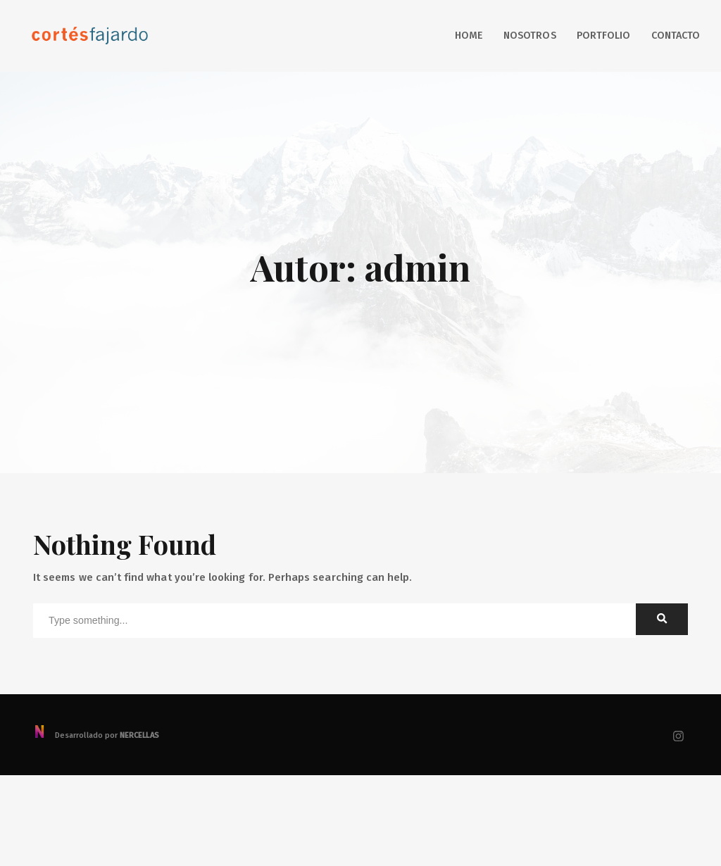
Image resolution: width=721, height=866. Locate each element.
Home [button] (469, 36)
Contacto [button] (675, 36)
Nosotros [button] (529, 36)
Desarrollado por (96, 735)
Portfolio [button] (604, 36)
